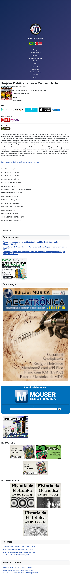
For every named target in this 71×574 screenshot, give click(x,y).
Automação (35, 55)
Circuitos (35, 61)
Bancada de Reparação (36, 58)
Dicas (35, 64)
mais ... (35, 77)
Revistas (35, 75)
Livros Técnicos (35, 66)
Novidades (35, 69)
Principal (35, 50)
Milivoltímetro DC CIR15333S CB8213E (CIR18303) (18, 567)
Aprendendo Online (35, 53)
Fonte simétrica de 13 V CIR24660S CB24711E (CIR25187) (20, 573)
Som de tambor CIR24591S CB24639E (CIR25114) (18, 570)
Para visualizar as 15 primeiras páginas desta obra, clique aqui (20, 162)
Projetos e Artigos (35, 72)
